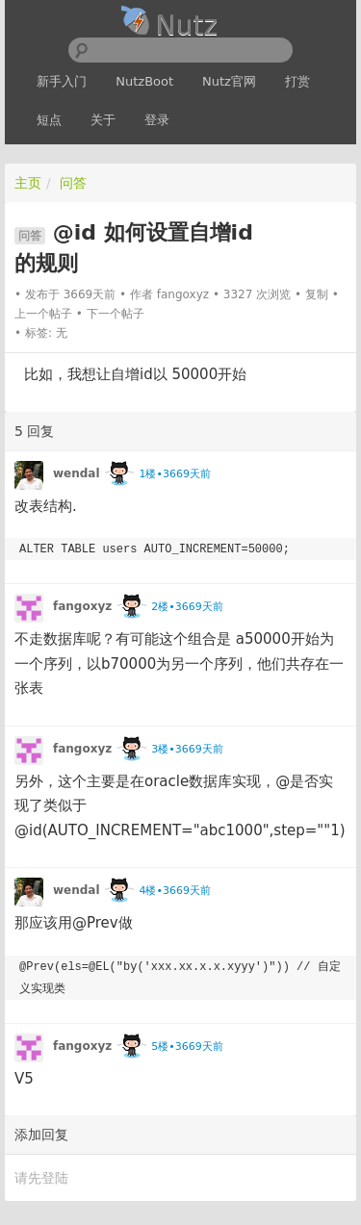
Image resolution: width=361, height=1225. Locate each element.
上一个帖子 (43, 313)
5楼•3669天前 (186, 1046)
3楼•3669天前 (186, 749)
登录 (156, 120)
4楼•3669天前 (174, 890)
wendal (76, 473)
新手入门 (62, 81)
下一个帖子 (115, 313)
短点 (49, 120)
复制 (316, 294)
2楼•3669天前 (186, 606)
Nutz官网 (229, 81)
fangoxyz (183, 294)
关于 (103, 120)
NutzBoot (144, 81)
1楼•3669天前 (174, 474)
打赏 (297, 81)
